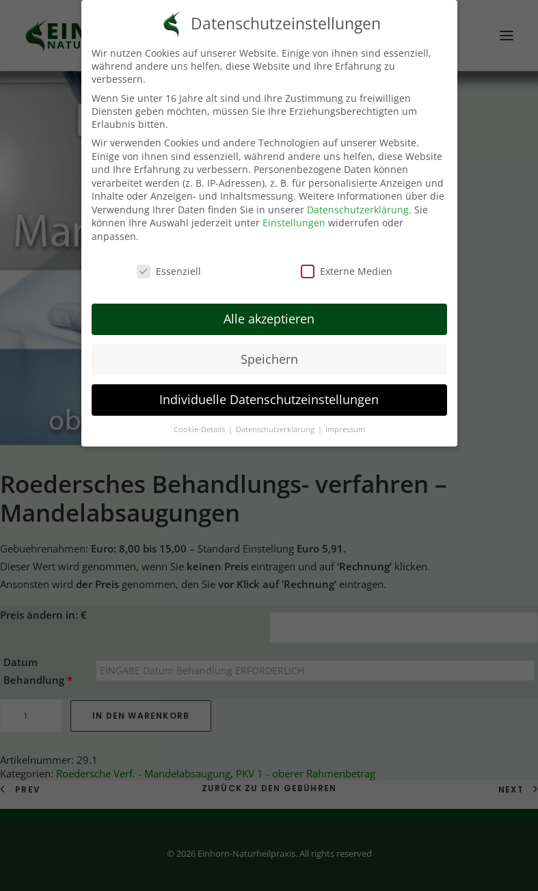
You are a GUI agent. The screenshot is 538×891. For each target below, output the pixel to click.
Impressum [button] (345, 429)
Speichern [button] (269, 359)
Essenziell (169, 271)
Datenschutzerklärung (358, 209)
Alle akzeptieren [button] (269, 318)
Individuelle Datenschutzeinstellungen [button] (269, 399)
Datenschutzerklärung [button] (276, 429)
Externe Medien (346, 271)
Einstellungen (294, 222)
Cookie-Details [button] (200, 429)
